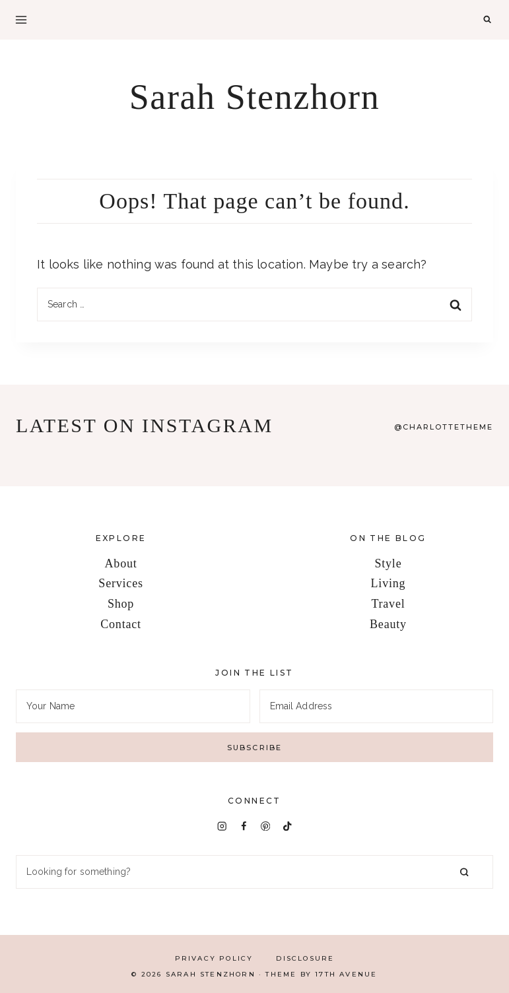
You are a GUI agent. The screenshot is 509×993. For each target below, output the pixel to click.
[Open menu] (21, 19)
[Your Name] (133, 706)
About (121, 563)
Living (388, 583)
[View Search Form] (487, 20)
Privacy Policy (214, 958)
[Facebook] (244, 825)
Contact (120, 624)
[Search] (254, 872)
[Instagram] (221, 825)
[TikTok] (287, 825)
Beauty (388, 624)
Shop (121, 603)
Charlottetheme (448, 427)
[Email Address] (376, 706)
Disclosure (305, 958)
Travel (388, 603)
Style (387, 563)
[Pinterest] (265, 825)
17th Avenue (346, 974)
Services (120, 583)
